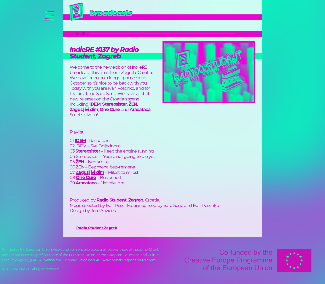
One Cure (86, 177)
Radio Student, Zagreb (119, 200)
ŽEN (79, 161)
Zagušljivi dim (90, 172)
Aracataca (86, 182)
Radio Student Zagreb (96, 228)
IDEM (80, 140)
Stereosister (87, 151)
